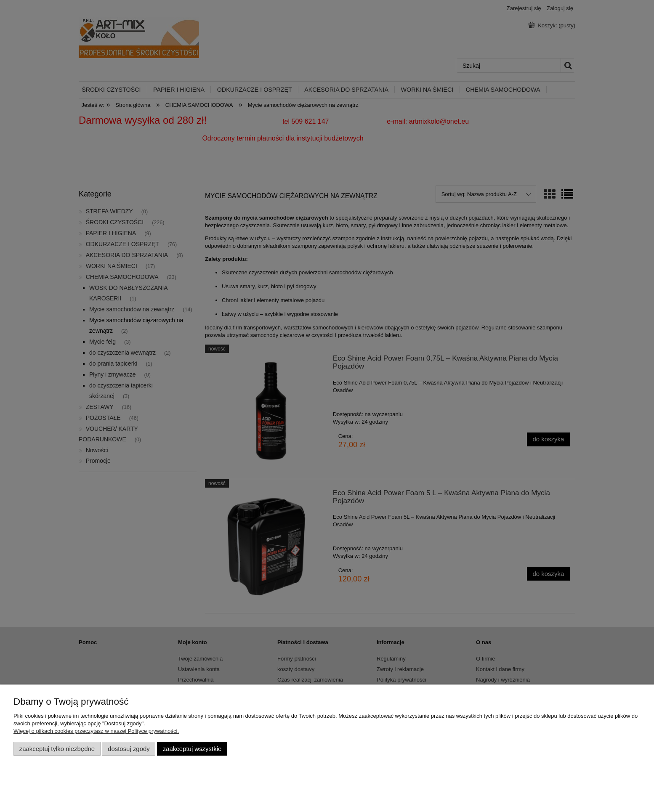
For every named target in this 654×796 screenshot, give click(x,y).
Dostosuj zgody (129, 748)
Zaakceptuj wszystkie (192, 748)
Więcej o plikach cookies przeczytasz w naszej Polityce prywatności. (96, 731)
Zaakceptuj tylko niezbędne (57, 748)
